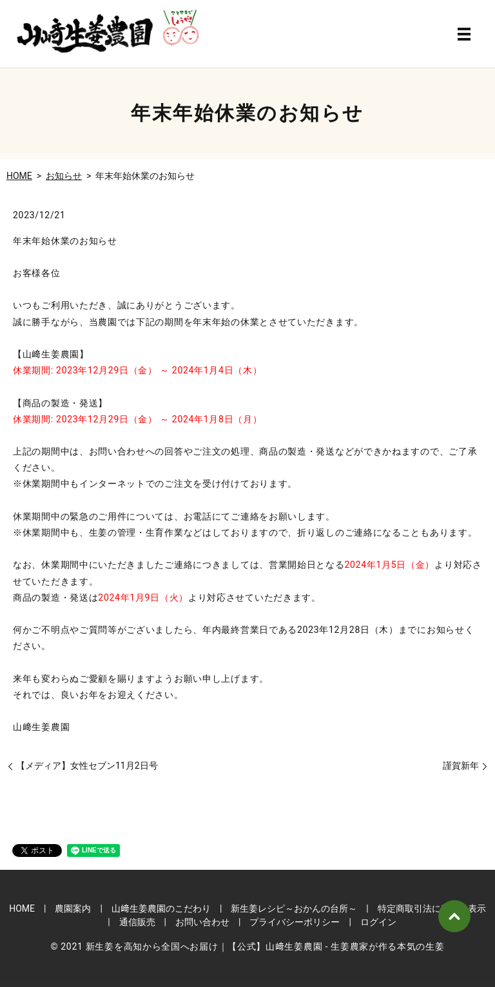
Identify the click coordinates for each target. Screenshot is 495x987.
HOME (19, 176)
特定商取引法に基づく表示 (432, 908)
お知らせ (64, 176)
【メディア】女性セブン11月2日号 (87, 765)
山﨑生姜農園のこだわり (161, 908)
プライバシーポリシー (294, 922)
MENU (464, 34)
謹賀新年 (461, 765)
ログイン (378, 922)
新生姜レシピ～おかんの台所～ (294, 908)
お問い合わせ (202, 922)
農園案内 (73, 908)
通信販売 (137, 922)
